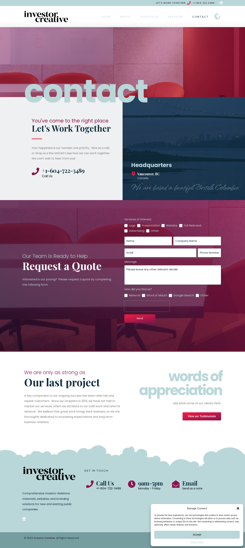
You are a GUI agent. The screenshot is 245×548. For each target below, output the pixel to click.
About (125, 16)
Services (175, 16)
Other (155, 231)
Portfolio (149, 16)
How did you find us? (138, 289)
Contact (200, 16)
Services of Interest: (138, 219)
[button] (238, 508)
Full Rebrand (192, 225)
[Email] (176, 484)
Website (171, 225)
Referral (134, 295)
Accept (197, 534)
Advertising (136, 231)
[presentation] (146, 306)
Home (106, 16)
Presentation (151, 225)
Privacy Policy (197, 542)
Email (189, 483)
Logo (132, 225)
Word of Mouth (157, 295)
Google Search (183, 295)
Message (130, 262)
